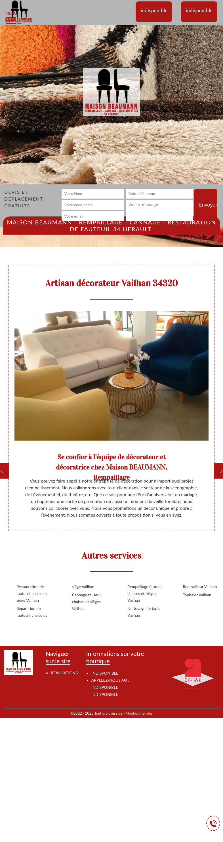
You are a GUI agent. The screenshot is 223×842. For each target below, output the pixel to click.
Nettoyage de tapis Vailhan (143, 612)
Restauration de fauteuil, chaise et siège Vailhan (31, 593)
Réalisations (64, 672)
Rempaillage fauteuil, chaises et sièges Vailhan (145, 593)
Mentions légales (139, 713)
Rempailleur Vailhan (200, 586)
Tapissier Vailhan (197, 594)
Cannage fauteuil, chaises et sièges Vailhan (87, 601)
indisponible (104, 687)
